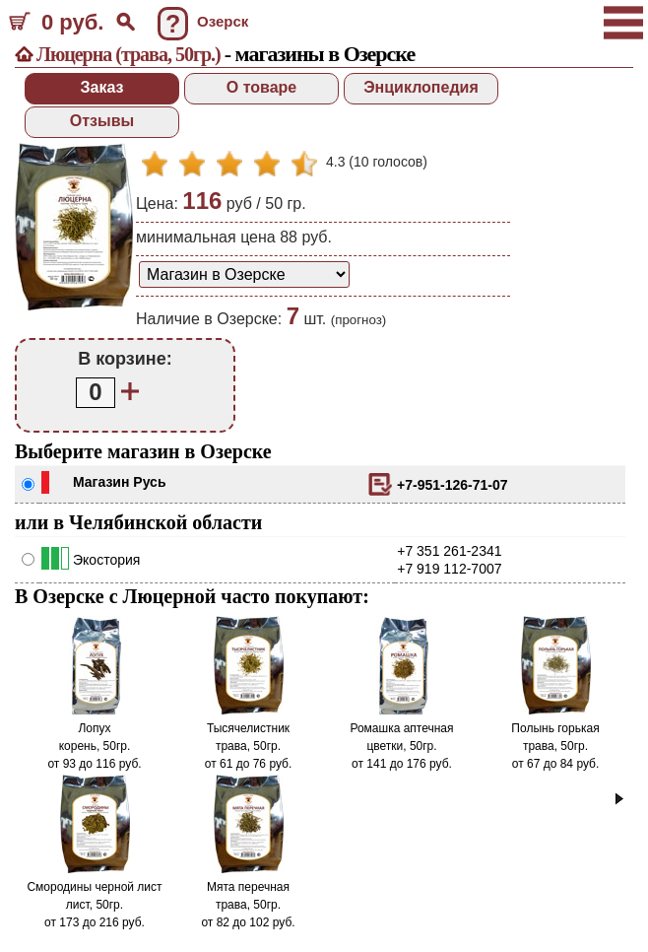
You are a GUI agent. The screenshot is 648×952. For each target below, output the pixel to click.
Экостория (106, 560)
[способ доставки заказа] (244, 274)
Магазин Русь (119, 482)
